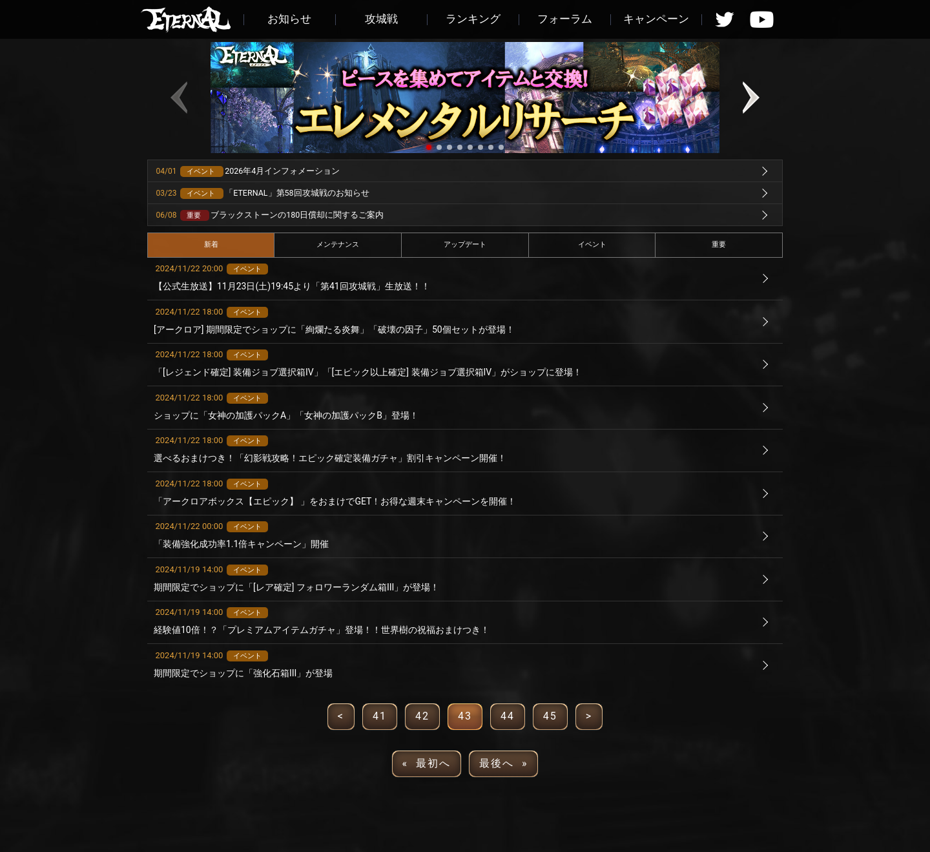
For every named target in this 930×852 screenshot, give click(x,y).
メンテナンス (337, 244)
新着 (211, 244)
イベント (592, 244)
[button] (428, 147)
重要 (719, 244)
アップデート (465, 244)
